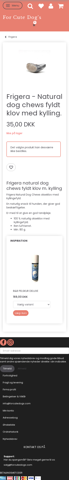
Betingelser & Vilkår (14, 396)
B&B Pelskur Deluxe (25, 291)
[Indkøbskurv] (34, 24)
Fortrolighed (10, 375)
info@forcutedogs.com (17, 403)
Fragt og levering (13, 382)
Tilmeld (7, 368)
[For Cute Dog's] (22, 17)
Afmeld (22, 368)
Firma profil (9, 389)
